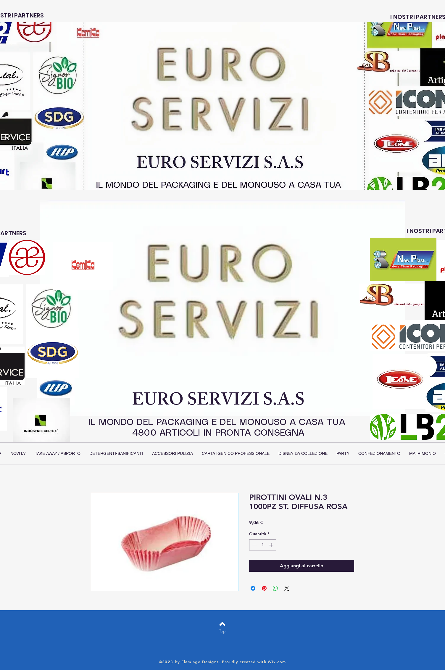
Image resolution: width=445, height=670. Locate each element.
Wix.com (277, 661)
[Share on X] (286, 588)
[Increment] (271, 545)
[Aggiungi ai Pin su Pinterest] (264, 588)
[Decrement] (253, 545)
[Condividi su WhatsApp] (275, 588)
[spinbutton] (262, 545)
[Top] (222, 631)
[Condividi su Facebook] (253, 588)
